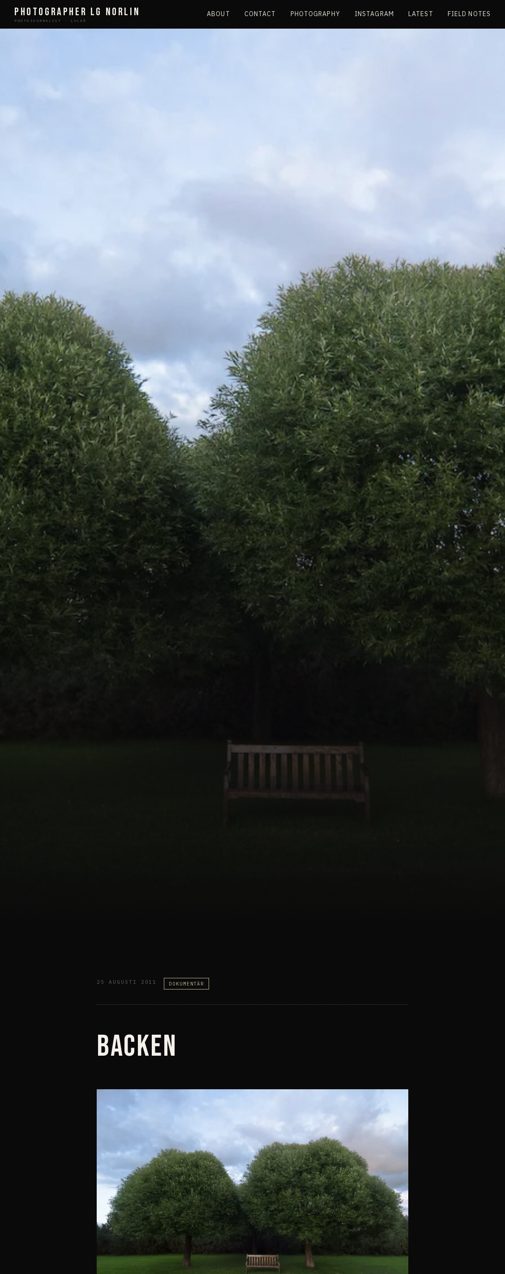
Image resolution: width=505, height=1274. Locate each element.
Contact (260, 14)
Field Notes (469, 14)
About (218, 14)
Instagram (374, 14)
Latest (420, 14)
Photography (315, 14)
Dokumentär (186, 984)
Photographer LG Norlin (77, 14)
